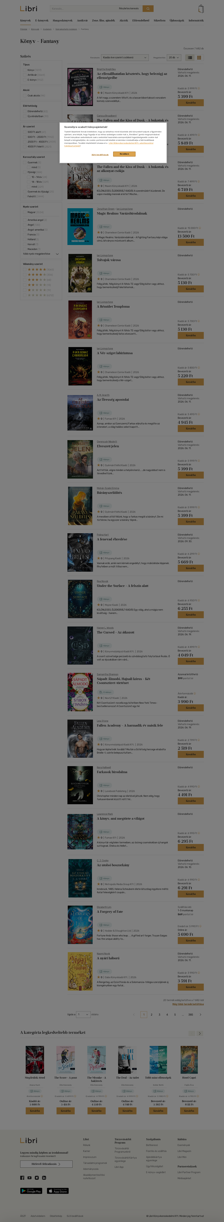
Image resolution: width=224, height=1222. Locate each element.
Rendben (124, 154)
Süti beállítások (100, 155)
